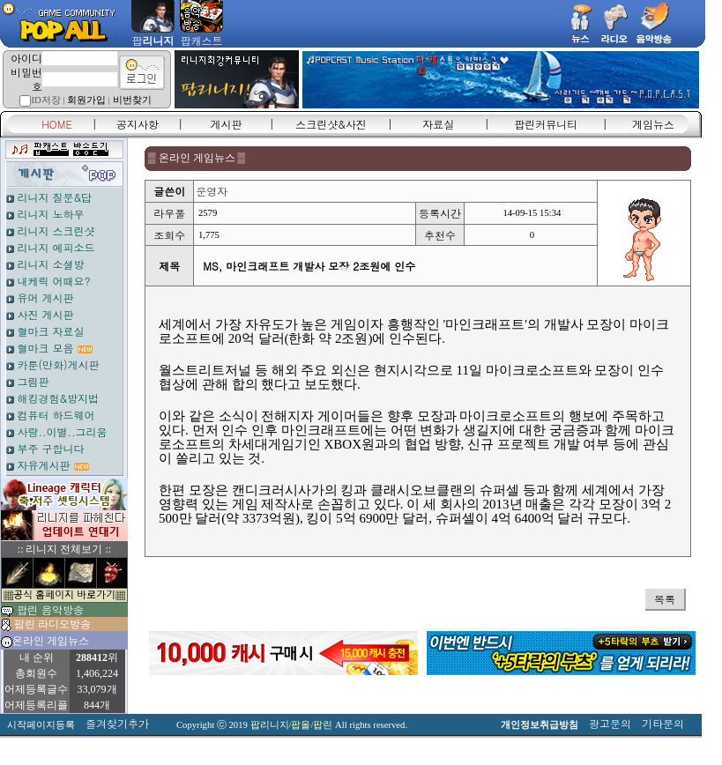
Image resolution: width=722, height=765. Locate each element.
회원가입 (86, 100)
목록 (664, 598)
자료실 (438, 123)
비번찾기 (132, 100)
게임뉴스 (653, 123)
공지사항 (137, 123)
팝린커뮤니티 (545, 123)
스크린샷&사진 (331, 123)
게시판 (226, 123)
